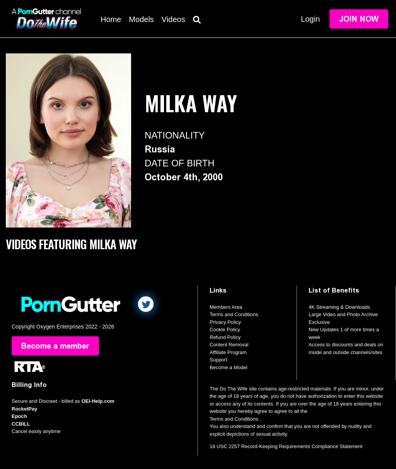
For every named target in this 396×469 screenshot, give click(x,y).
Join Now (359, 19)
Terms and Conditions (234, 314)
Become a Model (229, 367)
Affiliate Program (228, 352)
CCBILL (21, 424)
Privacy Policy (225, 322)
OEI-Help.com (98, 401)
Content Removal (229, 344)
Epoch (19, 416)
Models (141, 19)
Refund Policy (225, 337)
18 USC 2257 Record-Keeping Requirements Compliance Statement (286, 446)
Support (218, 360)
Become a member (55, 346)
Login (310, 19)
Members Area (226, 307)
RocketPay (24, 409)
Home (111, 19)
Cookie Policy (225, 329)
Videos (173, 19)
